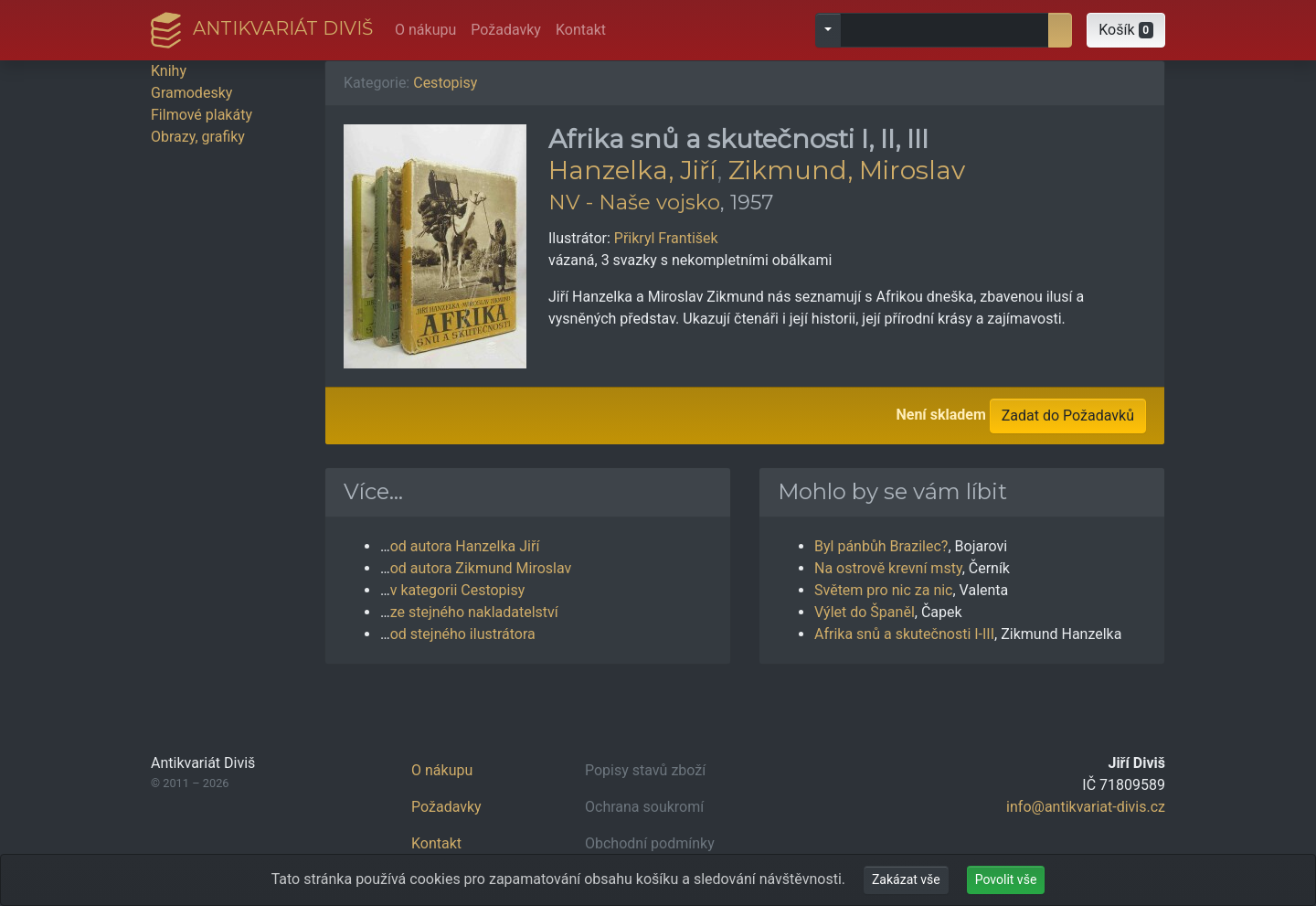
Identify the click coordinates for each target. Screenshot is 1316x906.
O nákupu (425, 29)
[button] (1126, 30)
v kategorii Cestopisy (457, 590)
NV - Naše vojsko (634, 202)
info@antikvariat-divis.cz (1085, 806)
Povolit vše (1006, 879)
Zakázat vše (906, 879)
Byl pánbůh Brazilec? (881, 546)
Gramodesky (191, 92)
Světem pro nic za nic (883, 590)
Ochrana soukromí (644, 806)
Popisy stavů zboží (645, 770)
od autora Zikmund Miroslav (481, 568)
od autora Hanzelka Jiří (465, 546)
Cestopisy (445, 82)
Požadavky (506, 29)
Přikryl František (666, 238)
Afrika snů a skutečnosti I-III (904, 634)
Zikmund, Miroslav (846, 170)
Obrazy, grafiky (198, 136)
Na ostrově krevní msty (888, 568)
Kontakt (581, 29)
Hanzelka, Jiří (632, 170)
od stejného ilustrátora (463, 634)
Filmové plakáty (201, 114)
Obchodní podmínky (650, 843)
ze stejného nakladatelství (474, 612)
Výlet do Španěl (864, 612)
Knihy (168, 71)
